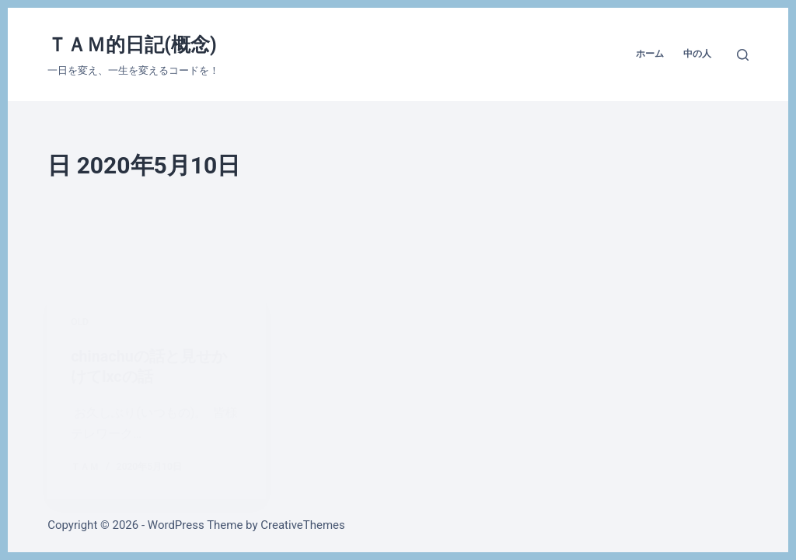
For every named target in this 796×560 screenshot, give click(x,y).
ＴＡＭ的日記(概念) (132, 44)
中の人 (697, 53)
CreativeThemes (302, 525)
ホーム (650, 53)
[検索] (743, 55)
